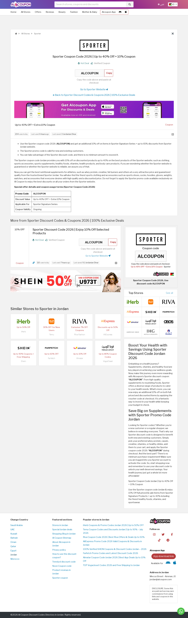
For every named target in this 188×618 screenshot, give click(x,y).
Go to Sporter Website (94, 89)
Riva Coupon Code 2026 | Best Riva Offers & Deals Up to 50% (114, 537)
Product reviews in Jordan (61, 572)
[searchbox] (90, 4)
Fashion (74, 12)
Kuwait (13, 533)
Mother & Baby (89, 12)
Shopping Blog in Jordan (64, 533)
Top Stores (135, 293)
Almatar (79, 358)
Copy (109, 73)
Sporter (37, 34)
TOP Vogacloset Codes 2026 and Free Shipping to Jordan (111, 565)
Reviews (50, 12)
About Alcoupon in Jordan (61, 544)
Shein (23, 361)
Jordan (13, 554)
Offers (38, 12)
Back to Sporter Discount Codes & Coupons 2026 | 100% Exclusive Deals (94, 95)
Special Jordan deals (62, 529)
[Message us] (181, 611)
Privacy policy (59, 550)
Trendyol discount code (64, 561)
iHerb (23, 332)
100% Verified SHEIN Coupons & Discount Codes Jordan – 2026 (114, 549)
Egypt (13, 550)
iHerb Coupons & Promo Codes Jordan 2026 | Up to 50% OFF (113, 525)
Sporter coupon (60, 578)
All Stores (25, 12)
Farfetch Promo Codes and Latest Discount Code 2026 (110, 553)
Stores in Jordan (60, 525)
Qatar (13, 546)
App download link (163, 556)
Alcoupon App (109, 12)
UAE (12, 529)
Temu (51, 334)
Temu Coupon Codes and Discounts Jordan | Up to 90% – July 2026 (113, 531)
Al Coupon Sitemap (61, 538)
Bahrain (14, 538)
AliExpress (107, 334)
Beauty (62, 12)
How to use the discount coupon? (64, 556)
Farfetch (51, 358)
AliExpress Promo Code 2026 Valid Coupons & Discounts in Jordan (112, 543)
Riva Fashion (79, 334)
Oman (13, 542)
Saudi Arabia (16, 525)
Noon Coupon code (62, 566)
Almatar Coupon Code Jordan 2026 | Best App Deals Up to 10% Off (114, 559)
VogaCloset (108, 361)
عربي (161, 4)
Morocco (14, 559)
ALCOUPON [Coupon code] (89, 73)
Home (13, 12)
